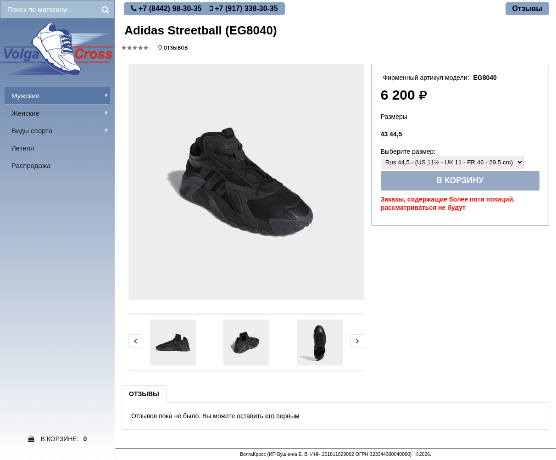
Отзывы (144, 394)
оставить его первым (268, 416)
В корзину (460, 180)
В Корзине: (57, 439)
